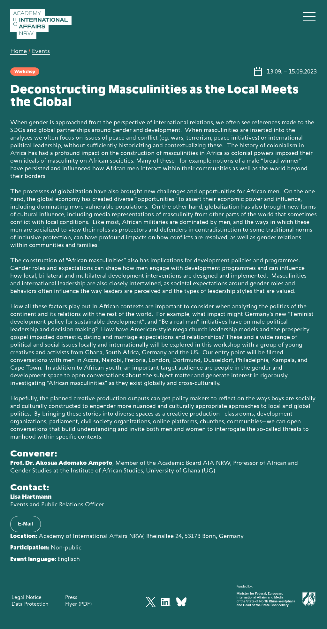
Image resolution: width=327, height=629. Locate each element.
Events (41, 51)
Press (71, 597)
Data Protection (30, 604)
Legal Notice (26, 597)
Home (18, 51)
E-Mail (25, 523)
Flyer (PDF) (78, 604)
